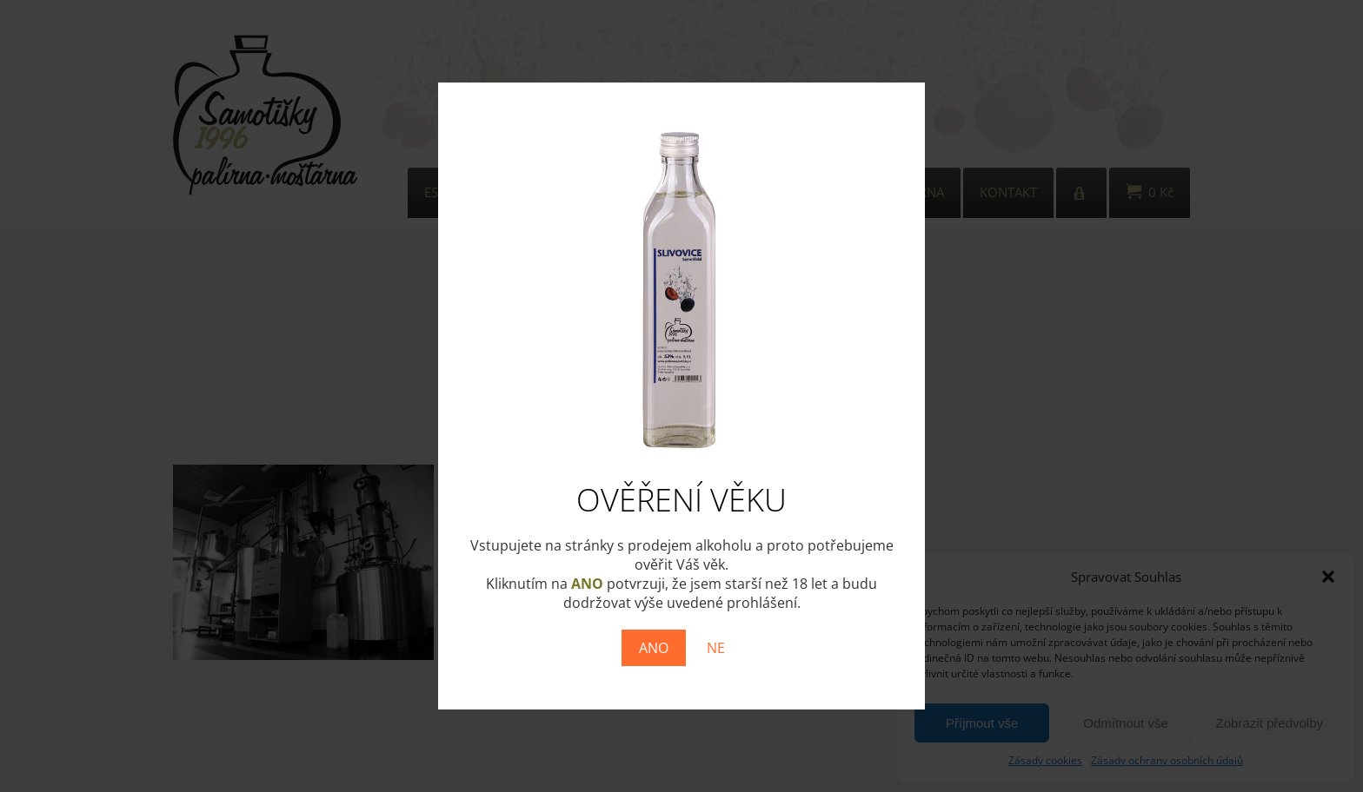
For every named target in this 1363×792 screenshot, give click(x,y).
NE (716, 647)
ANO (653, 647)
